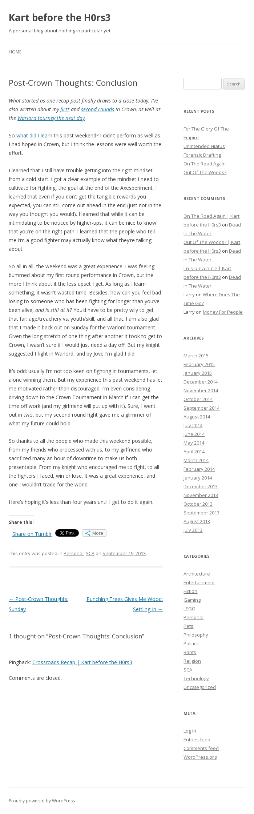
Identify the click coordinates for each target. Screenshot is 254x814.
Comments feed (201, 748)
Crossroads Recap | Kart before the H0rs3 (82, 662)
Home (15, 52)
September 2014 (201, 408)
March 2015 (196, 355)
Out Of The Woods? (205, 172)
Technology (196, 678)
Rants (190, 652)
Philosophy (196, 634)
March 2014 (196, 460)
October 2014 (198, 399)
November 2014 (201, 390)
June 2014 (194, 434)
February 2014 (199, 469)
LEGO (189, 608)
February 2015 (199, 364)
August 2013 (197, 521)
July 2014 (193, 425)
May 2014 (194, 443)
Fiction (190, 591)
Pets (188, 626)
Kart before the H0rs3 (60, 17)
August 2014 (197, 416)
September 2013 (201, 512)
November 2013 (201, 495)
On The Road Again (205, 163)
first (64, 109)
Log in (190, 730)
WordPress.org (200, 757)
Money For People (223, 312)
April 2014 (194, 451)
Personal (74, 553)
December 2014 (201, 381)
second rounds (97, 109)
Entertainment (199, 582)
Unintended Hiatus (204, 146)
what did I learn (34, 135)
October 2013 (198, 504)
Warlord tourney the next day (51, 118)
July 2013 (193, 530)
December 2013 (201, 486)
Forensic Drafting (202, 155)
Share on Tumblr (32, 533)
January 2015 (198, 373)
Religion (192, 661)
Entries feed (197, 739)
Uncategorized (200, 687)
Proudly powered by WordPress (42, 801)
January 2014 (198, 477)
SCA (90, 553)
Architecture (197, 573)
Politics (191, 643)
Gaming (192, 600)
